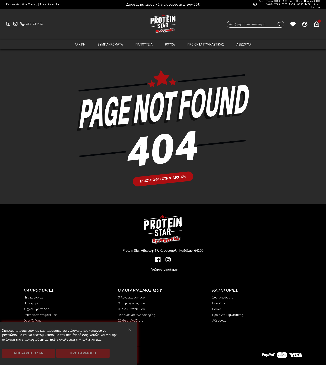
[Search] (279, 25)
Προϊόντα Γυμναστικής (227, 315)
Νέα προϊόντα (33, 297)
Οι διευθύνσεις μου (131, 309)
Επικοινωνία (13, 4)
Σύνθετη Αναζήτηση (131, 320)
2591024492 (34, 23)
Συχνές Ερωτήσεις (36, 309)
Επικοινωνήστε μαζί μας (40, 315)
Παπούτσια (219, 303)
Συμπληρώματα (222, 297)
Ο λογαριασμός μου (131, 297)
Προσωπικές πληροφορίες (136, 315)
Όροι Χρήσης (29, 4)
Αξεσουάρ (219, 320)
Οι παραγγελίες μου (131, 303)
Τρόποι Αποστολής (50, 4)
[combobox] (255, 24)
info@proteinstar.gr (163, 269)
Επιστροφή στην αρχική (163, 178)
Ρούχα (216, 309)
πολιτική (88, 340)
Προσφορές (32, 303)
